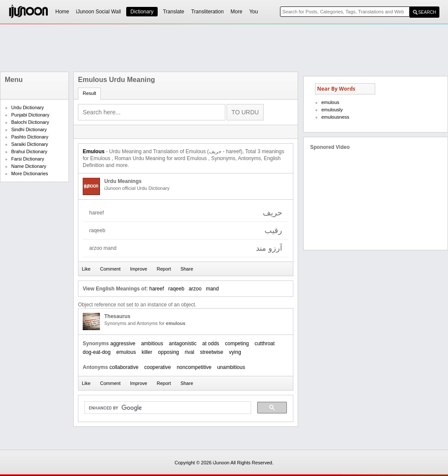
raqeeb (176, 289)
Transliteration (207, 12)
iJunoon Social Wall (98, 12)
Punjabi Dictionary (30, 114)
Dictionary (142, 12)
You (253, 12)
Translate (173, 12)
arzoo (195, 289)
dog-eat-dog (97, 352)
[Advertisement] (224, 47)
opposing (168, 352)
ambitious (152, 343)
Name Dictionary (28, 166)
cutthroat (265, 343)
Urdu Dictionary (27, 107)
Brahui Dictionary (29, 151)
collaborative (123, 367)
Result (89, 93)
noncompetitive (194, 367)
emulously (332, 109)
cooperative (157, 367)
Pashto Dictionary (29, 136)
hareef (156, 289)
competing (237, 343)
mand (212, 289)
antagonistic (182, 343)
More (236, 12)
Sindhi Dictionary (29, 129)
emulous (126, 352)
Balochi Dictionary (30, 122)
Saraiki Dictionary (29, 144)
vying (235, 352)
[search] (167, 408)
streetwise (211, 352)
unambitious (231, 367)
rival (189, 352)
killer (147, 352)
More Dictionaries (29, 173)
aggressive (122, 343)
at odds (210, 343)
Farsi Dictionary (27, 158)
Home (62, 12)
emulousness (335, 117)
